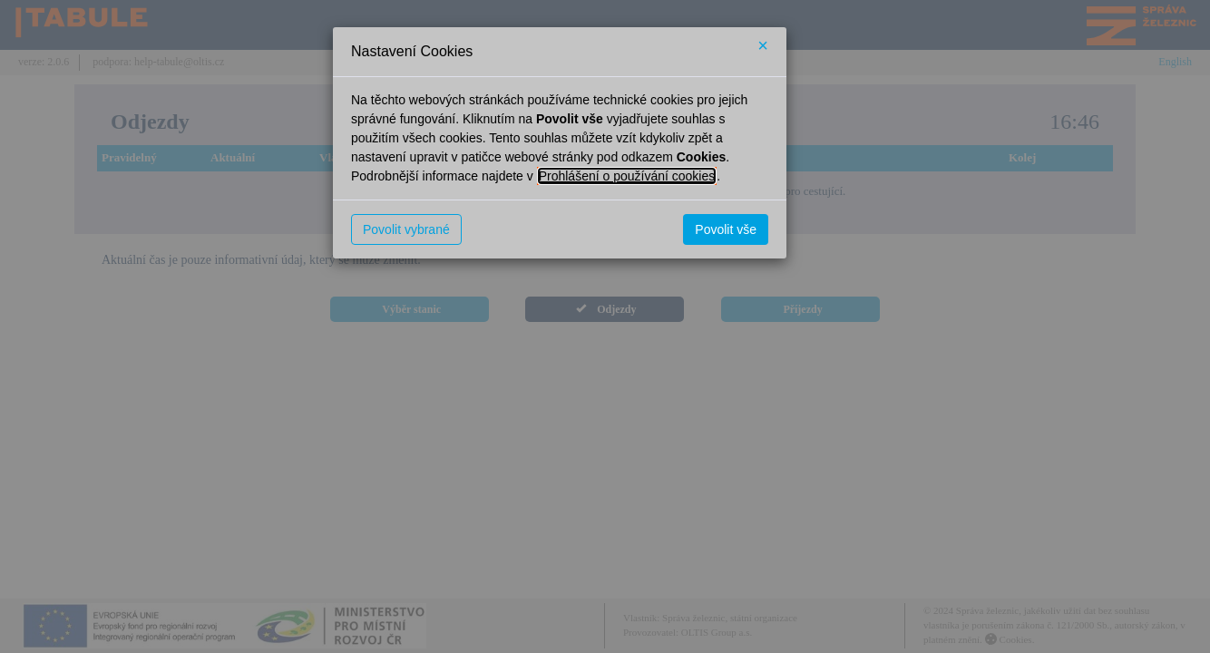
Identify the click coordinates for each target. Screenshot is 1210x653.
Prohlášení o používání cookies (627, 176)
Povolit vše (725, 229)
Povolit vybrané (406, 229)
